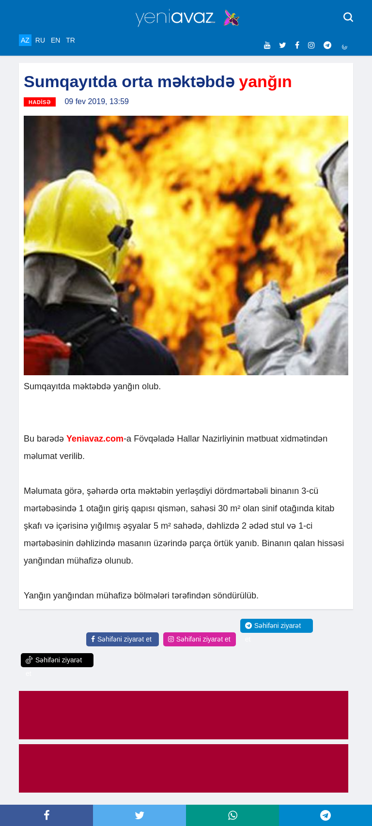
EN (55, 40)
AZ (25, 40)
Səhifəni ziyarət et (121, 639)
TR (70, 40)
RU (40, 40)
